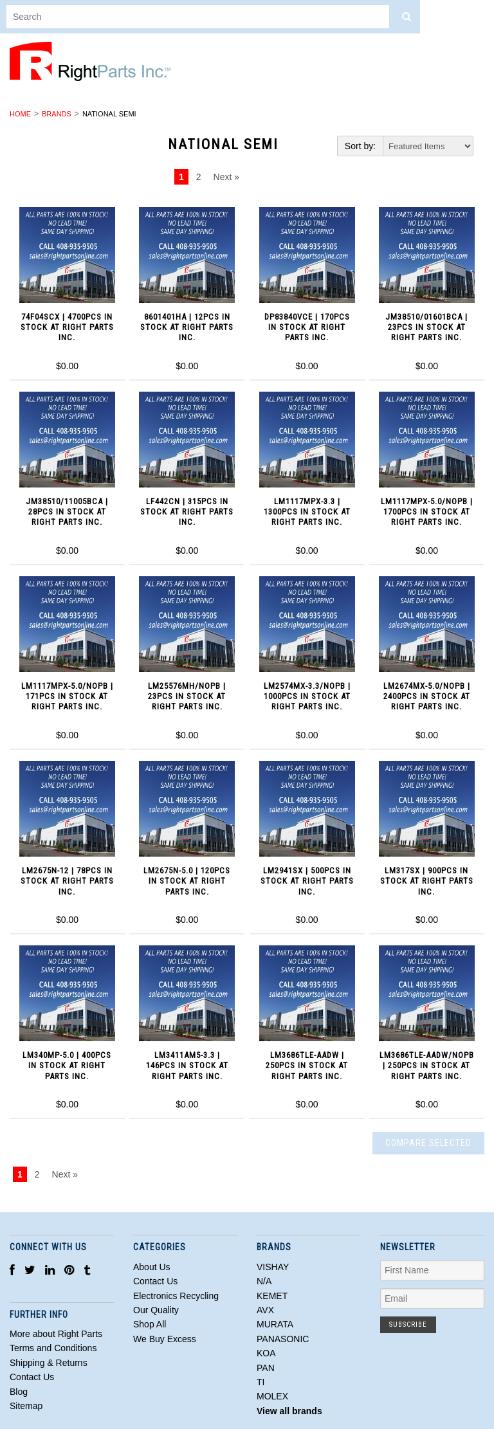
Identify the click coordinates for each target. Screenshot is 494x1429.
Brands (56, 114)
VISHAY (273, 1267)
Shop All (149, 1324)
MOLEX (272, 1396)
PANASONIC (283, 1339)
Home (20, 114)
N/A (264, 1281)
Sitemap (26, 1406)
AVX (265, 1310)
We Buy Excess (164, 1339)
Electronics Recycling (176, 1296)
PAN (266, 1368)
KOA (266, 1353)
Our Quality (156, 1310)
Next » (226, 177)
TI (260, 1382)
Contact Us (155, 1281)
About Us (151, 1267)
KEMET (272, 1296)
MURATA (275, 1324)
